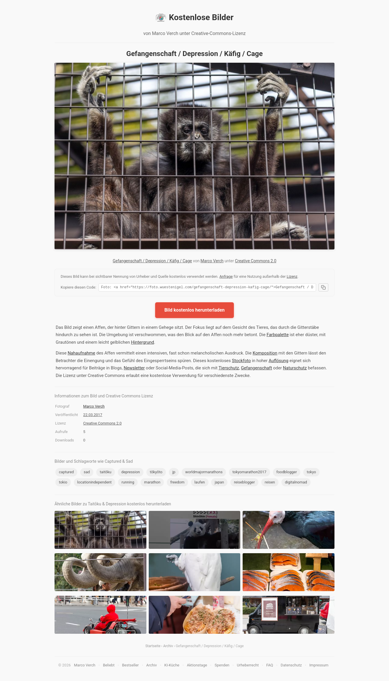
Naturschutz (295, 368)
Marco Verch (212, 261)
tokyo (311, 473)
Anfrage (226, 276)
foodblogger (286, 473)
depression (130, 473)
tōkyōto (156, 473)
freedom (177, 483)
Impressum (318, 666)
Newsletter (134, 368)
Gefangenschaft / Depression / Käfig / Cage (152, 261)
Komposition (265, 354)
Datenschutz (291, 666)
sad (87, 473)
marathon (152, 483)
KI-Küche (171, 666)
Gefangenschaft (256, 368)
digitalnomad (296, 483)
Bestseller (130, 666)
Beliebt (109, 666)
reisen (270, 483)
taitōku (105, 473)
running (128, 483)
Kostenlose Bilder (194, 17)
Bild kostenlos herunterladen (194, 311)
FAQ (269, 666)
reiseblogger (244, 483)
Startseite (152, 647)
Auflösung (278, 361)
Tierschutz (228, 368)
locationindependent (94, 483)
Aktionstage (197, 666)
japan (219, 483)
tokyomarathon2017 (249, 473)
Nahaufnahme (81, 354)
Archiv (168, 647)
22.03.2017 (92, 415)
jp (173, 473)
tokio (63, 483)
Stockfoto (241, 361)
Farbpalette (278, 335)
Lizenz (292, 276)
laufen (199, 483)
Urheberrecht (248, 666)
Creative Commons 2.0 (255, 261)
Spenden (222, 666)
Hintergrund (142, 343)
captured (66, 473)
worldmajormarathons (203, 473)
